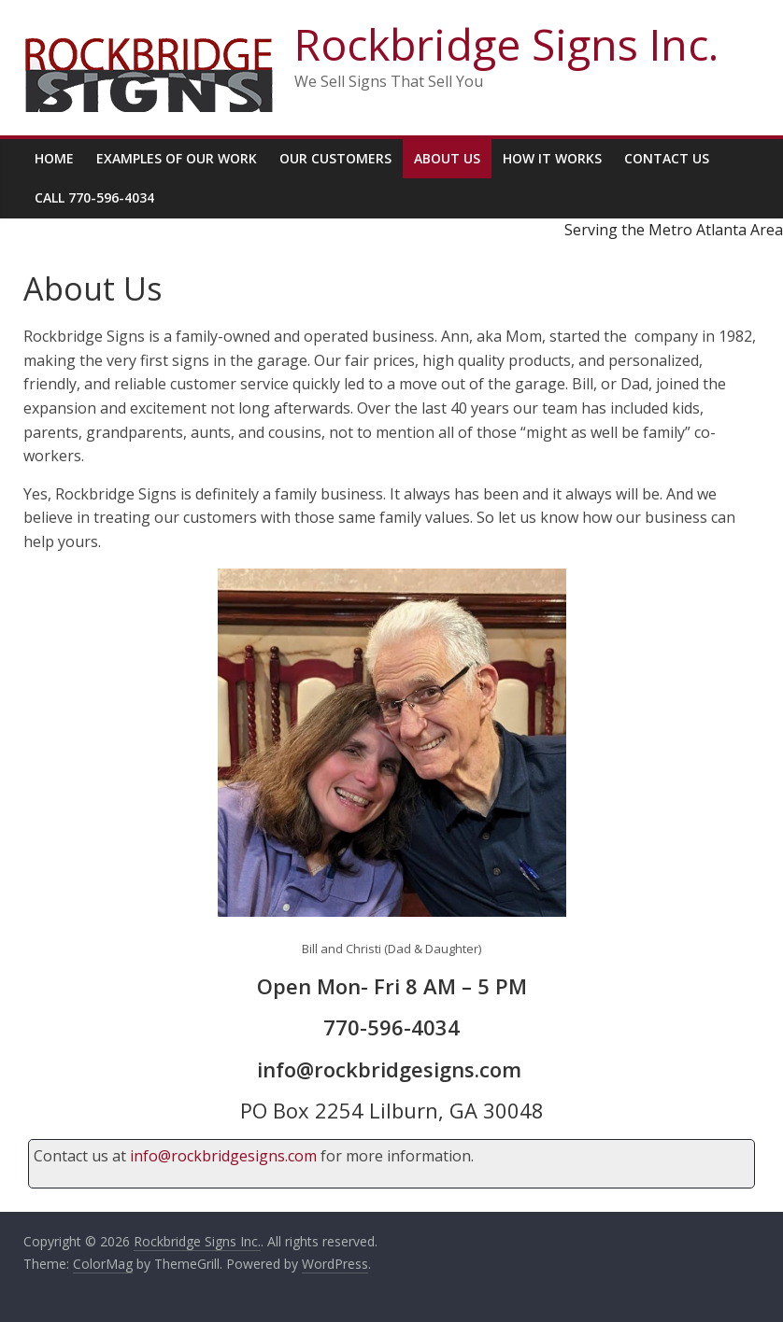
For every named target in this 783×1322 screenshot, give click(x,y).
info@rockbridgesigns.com (223, 1156)
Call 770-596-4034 (94, 197)
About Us (447, 158)
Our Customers (335, 158)
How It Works (552, 158)
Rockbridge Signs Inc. (506, 44)
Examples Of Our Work (176, 158)
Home (54, 158)
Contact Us (666, 158)
